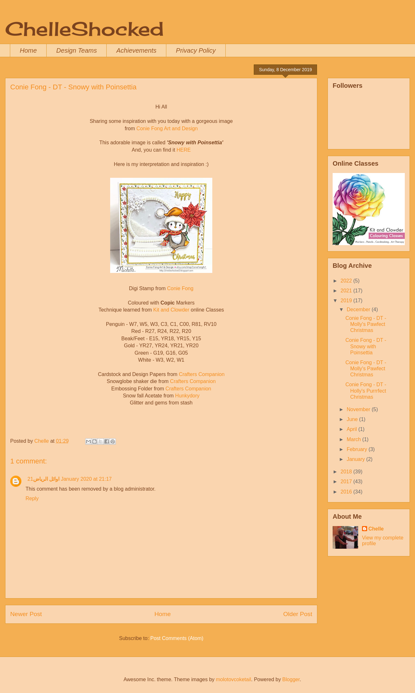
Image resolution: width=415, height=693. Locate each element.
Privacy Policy (195, 50)
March (354, 439)
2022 (347, 280)
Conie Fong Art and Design (167, 128)
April (352, 429)
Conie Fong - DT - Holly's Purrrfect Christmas (365, 390)
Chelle (376, 528)
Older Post (297, 614)
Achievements (136, 50)
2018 (347, 471)
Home (28, 50)
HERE (184, 150)
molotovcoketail (233, 679)
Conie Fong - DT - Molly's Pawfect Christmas (365, 324)
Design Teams (76, 50)
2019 (347, 300)
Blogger (290, 679)
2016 (347, 491)
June (353, 419)
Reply (32, 498)
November (359, 409)
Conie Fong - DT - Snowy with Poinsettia (365, 346)
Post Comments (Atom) (176, 638)
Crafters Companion (201, 374)
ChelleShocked (84, 28)
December (359, 309)
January (356, 459)
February (357, 449)
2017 (347, 481)
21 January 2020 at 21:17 (69, 479)
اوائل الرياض (46, 479)
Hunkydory (187, 395)
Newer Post (26, 614)
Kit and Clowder (171, 310)
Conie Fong (180, 288)
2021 (347, 290)
